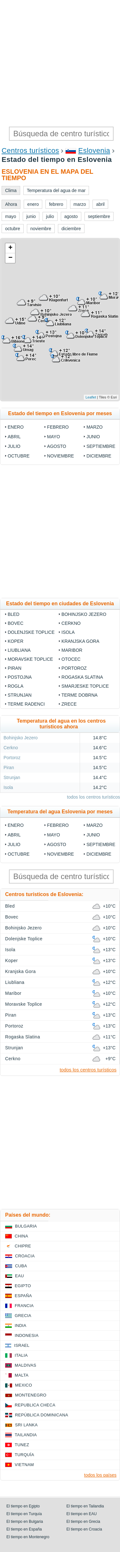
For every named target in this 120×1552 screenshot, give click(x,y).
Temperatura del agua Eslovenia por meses (60, 811)
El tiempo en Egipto (23, 1506)
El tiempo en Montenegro (27, 1537)
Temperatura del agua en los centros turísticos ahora (61, 723)
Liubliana (19, 650)
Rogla (15, 686)
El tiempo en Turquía (24, 1514)
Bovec (15, 623)
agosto (56, 446)
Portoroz (74, 668)
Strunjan (20, 695)
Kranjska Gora (80, 641)
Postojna (20, 677)
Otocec (71, 659)
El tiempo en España (24, 1529)
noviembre (60, 455)
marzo (94, 427)
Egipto (23, 1285)
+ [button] (10, 248)
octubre (18, 455)
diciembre (98, 455)
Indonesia (26, 1335)
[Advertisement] (60, 63)
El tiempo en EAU (82, 1514)
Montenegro (30, 1395)
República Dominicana (41, 1415)
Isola (68, 632)
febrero (58, 427)
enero (16, 427)
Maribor (71, 650)
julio (14, 446)
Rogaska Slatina (82, 677)
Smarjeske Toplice (85, 686)
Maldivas (25, 1365)
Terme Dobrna (79, 695)
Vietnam (24, 1464)
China (21, 1236)
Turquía (24, 1454)
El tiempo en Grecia (83, 1521)
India (20, 1325)
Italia (21, 1355)
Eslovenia (94, 151)
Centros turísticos (30, 151)
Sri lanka (26, 1424)
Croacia (25, 1256)
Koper (15, 641)
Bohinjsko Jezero (83, 614)
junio (93, 436)
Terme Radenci (26, 704)
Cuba (21, 1265)
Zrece (68, 704)
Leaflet (90, 397)
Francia (24, 1305)
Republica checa (35, 1405)
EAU (19, 1275)
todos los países (100, 1475)
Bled (14, 614)
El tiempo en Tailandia (85, 1506)
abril (14, 436)
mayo (53, 436)
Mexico (23, 1385)
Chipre (23, 1246)
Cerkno (71, 623)
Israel (21, 1345)
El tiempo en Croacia (84, 1529)
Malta (21, 1375)
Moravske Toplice (30, 659)
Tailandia (26, 1434)
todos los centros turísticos (93, 797)
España (23, 1295)
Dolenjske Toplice (31, 632)
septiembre (100, 446)
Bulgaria (26, 1226)
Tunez (22, 1444)
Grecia (23, 1315)
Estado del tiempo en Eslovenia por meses (60, 413)
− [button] (10, 258)
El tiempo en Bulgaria (24, 1521)
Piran (14, 668)
